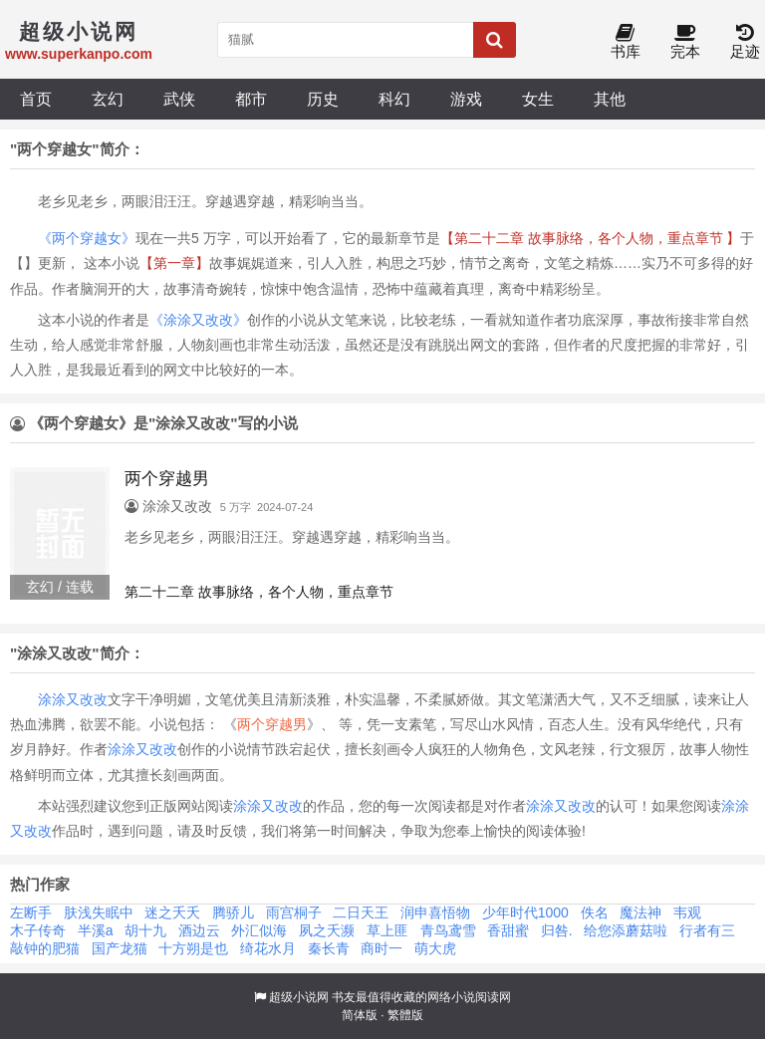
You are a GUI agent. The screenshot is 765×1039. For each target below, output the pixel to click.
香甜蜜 (508, 930)
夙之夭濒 (327, 930)
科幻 (394, 99)
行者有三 (707, 930)
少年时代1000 (525, 912)
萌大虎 (435, 948)
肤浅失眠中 (98, 912)
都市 (251, 99)
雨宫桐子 (294, 912)
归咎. (557, 930)
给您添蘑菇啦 (625, 930)
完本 (685, 42)
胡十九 (145, 930)
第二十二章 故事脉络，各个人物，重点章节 (259, 592)
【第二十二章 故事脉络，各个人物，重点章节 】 (590, 238)
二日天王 (360, 912)
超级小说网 (299, 997)
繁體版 (405, 1015)
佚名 (595, 912)
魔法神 (640, 912)
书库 (625, 42)
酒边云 (199, 930)
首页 (36, 99)
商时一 (381, 948)
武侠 (179, 99)
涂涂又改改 (73, 699)
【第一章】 (174, 263)
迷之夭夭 (172, 912)
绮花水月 (268, 948)
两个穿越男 (272, 724)
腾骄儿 (233, 912)
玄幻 (108, 99)
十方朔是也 (193, 948)
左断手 (31, 912)
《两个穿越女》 (86, 238)
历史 (323, 99)
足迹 (745, 42)
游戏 (466, 99)
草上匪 (387, 930)
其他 (610, 99)
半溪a (96, 930)
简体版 (360, 1015)
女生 (538, 99)
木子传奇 (38, 930)
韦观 (687, 912)
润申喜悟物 (435, 912)
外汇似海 (259, 930)
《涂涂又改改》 (198, 320)
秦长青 (329, 948)
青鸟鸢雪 (448, 930)
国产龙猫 (119, 948)
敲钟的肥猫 (45, 948)
